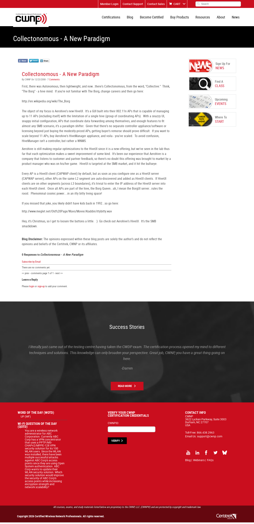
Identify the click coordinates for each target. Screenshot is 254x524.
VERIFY (115, 442)
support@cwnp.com (209, 438)
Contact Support (133, 4)
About (221, 17)
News (236, 17)
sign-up (41, 288)
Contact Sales (156, 4)
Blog (133, 17)
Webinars (199, 462)
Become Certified (154, 17)
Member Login (109, 4)
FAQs (210, 462)
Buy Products (181, 17)
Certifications (114, 17)
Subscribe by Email (31, 263)
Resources (204, 17)
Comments (54, 81)
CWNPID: (113, 424)
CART (177, 4)
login (31, 288)
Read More (125, 387)
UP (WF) (26, 418)
